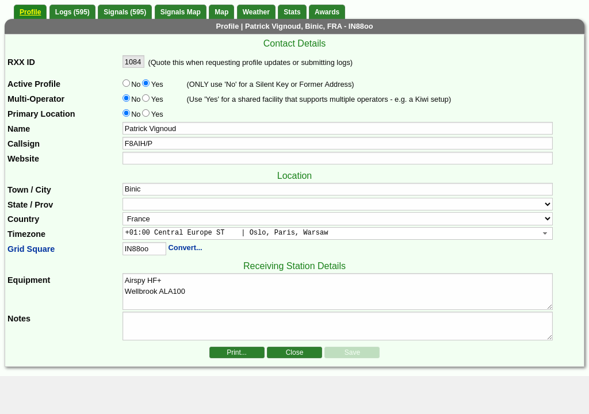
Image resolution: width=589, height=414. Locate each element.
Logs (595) (72, 12)
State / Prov (30, 204)
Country (23, 219)
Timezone (26, 234)
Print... (237, 352)
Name (18, 128)
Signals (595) (125, 12)
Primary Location (41, 113)
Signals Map (180, 12)
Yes (156, 84)
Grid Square (31, 249)
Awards (327, 12)
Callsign (23, 143)
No (135, 84)
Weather (256, 12)
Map (221, 12)
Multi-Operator (35, 98)
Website (23, 158)
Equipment (28, 280)
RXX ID (21, 62)
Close (295, 352)
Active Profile (33, 84)
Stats (292, 12)
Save (352, 352)
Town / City (29, 189)
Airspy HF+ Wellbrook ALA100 (338, 291)
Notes (18, 318)
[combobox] (338, 233)
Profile (30, 12)
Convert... (185, 247)
